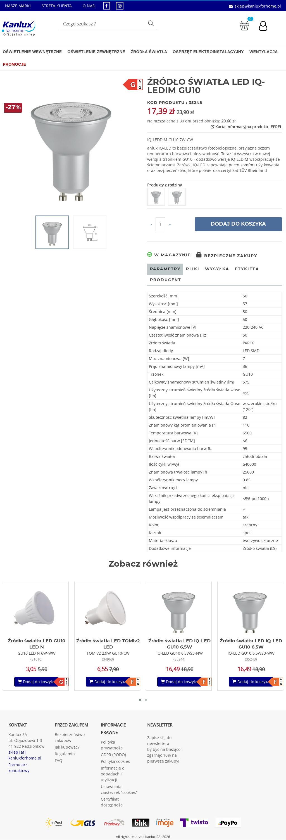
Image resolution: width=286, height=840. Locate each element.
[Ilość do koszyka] (160, 224)
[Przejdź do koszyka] (244, 25)
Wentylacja (263, 51)
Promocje (14, 64)
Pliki (192, 269)
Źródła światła (149, 51)
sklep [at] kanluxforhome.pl (24, 755)
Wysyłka (217, 269)
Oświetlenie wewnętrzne (32, 51)
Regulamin (65, 753)
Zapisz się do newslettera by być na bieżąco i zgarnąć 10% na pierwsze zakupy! (165, 749)
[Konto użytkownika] (266, 26)
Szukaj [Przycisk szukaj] (151, 23)
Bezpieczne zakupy (226, 256)
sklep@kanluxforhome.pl (258, 6)
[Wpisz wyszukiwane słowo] (108, 23)
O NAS (89, 5)
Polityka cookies (115, 761)
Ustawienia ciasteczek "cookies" (119, 789)
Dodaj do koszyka (238, 224)
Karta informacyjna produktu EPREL (246, 126)
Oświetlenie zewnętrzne (96, 51)
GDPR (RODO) (113, 754)
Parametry (165, 269)
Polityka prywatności (112, 745)
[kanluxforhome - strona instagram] (119, 5)
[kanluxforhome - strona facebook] (106, 5)
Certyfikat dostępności (112, 802)
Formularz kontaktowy (18, 767)
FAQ (58, 760)
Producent (165, 280)
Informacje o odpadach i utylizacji (112, 773)
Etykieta (247, 269)
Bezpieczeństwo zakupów (70, 737)
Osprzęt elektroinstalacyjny (208, 51)
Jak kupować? (67, 747)
